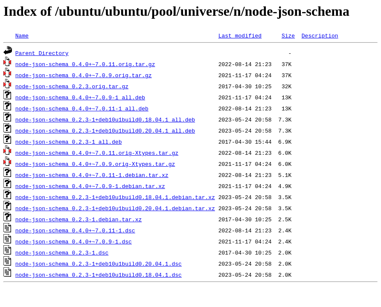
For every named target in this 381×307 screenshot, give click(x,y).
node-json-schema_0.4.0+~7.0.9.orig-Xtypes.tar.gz (95, 164)
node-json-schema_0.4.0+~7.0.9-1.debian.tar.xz (90, 186)
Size (288, 35)
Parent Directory (42, 53)
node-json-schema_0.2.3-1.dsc (61, 252)
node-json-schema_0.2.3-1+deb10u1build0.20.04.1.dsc (98, 263)
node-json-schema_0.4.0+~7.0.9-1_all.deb (80, 97)
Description (320, 35)
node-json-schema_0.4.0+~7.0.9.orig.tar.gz (83, 75)
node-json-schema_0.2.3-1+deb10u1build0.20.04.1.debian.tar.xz (115, 208)
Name (22, 35)
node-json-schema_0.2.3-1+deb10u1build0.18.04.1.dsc (98, 274)
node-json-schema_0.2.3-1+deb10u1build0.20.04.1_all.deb (105, 130)
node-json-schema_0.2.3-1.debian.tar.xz (78, 219)
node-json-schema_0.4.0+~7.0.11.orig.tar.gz (85, 64)
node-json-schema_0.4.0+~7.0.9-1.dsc (73, 241)
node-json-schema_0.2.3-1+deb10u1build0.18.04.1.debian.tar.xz (115, 197)
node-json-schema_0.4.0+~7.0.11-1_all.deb (81, 108)
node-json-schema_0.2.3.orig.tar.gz (71, 86)
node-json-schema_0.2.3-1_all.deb (68, 141)
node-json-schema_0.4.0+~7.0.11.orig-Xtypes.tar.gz (96, 152)
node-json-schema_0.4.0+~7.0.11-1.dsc (75, 230)
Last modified (240, 35)
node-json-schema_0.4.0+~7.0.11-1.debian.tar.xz (92, 175)
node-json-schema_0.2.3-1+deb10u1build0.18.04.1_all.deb (105, 119)
